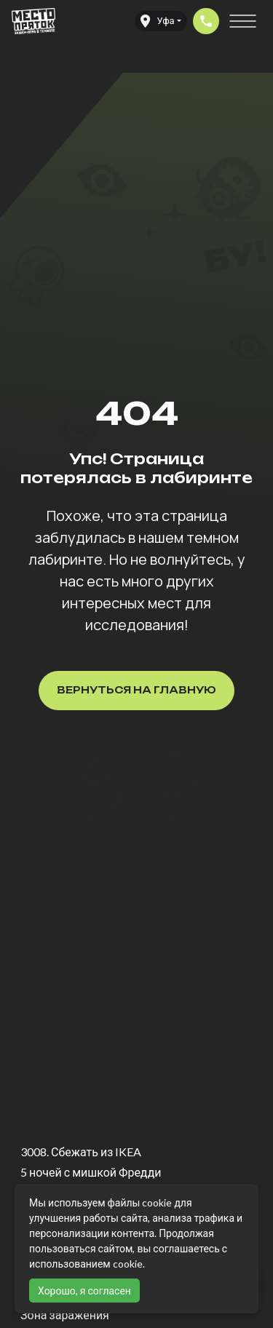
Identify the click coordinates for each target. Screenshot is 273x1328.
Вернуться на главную (136, 690)
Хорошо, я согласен (84, 1290)
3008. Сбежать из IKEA (80, 1151)
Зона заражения (64, 1314)
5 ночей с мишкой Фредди (91, 1172)
